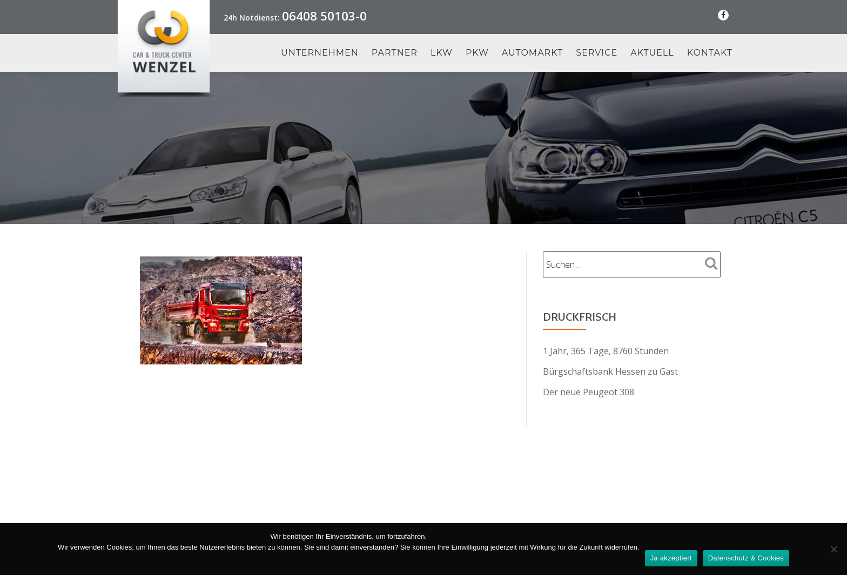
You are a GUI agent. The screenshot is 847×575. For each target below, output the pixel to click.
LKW (442, 53)
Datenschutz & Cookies (746, 558)
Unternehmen (320, 53)
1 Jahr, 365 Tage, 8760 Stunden (606, 351)
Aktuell (652, 53)
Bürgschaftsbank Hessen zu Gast (610, 371)
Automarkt (532, 53)
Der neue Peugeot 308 (588, 392)
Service (596, 53)
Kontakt (709, 53)
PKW (477, 53)
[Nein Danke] (833, 549)
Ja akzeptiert (671, 558)
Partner (395, 53)
